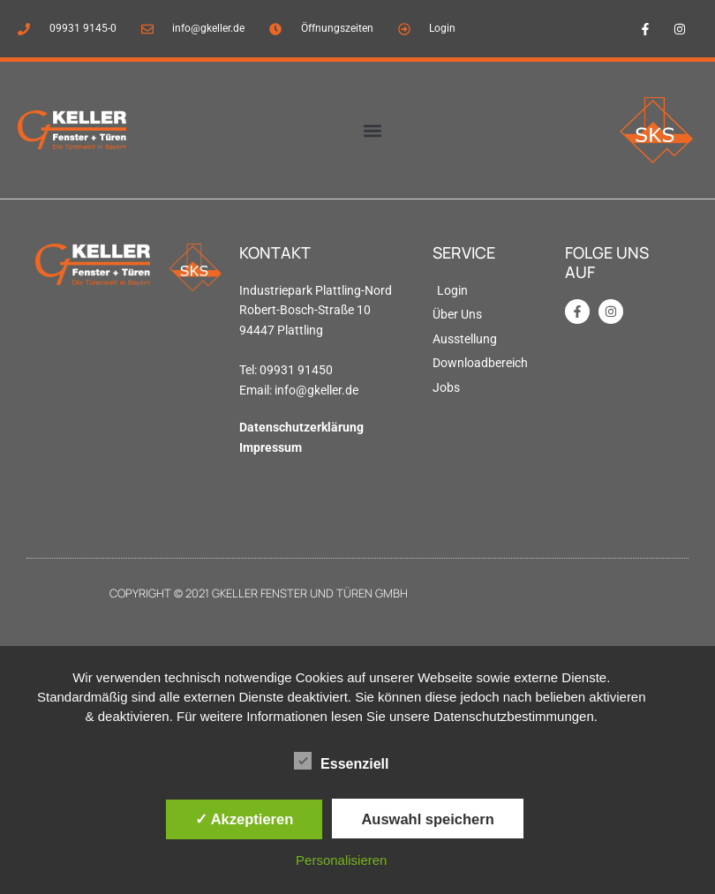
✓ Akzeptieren (244, 819)
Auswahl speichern (427, 819)
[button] (372, 130)
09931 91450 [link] (296, 370)
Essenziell (341, 760)
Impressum (270, 447)
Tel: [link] (249, 370)
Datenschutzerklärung (301, 427)
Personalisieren (341, 860)
